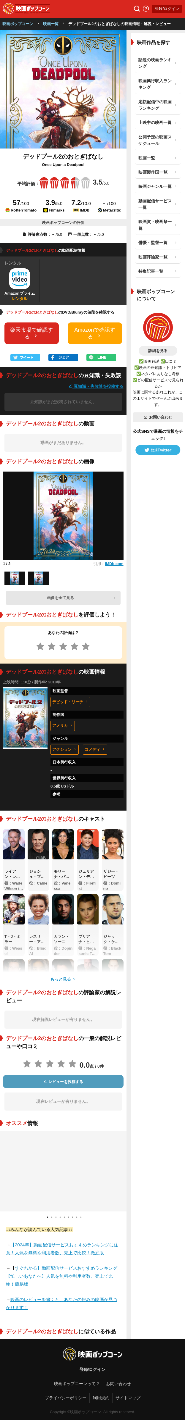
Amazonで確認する (94, 333)
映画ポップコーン (17, 24)
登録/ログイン (167, 9)
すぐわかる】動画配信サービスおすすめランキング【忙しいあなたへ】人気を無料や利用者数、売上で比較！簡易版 (61, 1276)
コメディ (95, 749)
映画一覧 (50, 24)
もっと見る (63, 979)
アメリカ (62, 725)
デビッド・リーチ (70, 702)
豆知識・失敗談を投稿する (96, 386)
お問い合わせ (158, 417)
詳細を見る (157, 350)
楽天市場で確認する (31, 333)
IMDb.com (114, 563)
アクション (64, 749)
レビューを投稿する (63, 1081)
